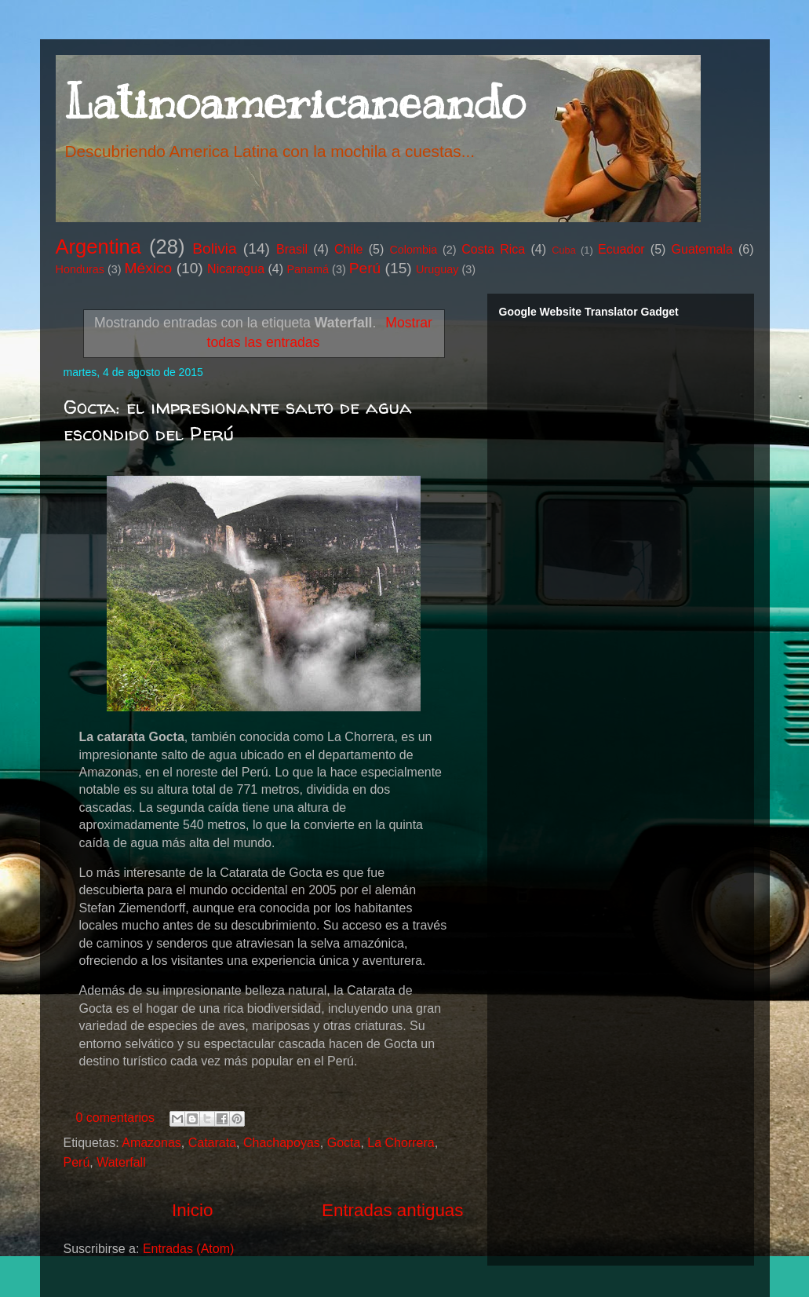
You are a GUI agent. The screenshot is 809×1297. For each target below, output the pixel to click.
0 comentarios (115, 1117)
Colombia (413, 249)
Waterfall (121, 1162)
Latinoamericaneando (294, 102)
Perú (365, 268)
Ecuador (621, 249)
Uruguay (437, 269)
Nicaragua (235, 269)
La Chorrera (400, 1142)
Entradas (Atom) (188, 1248)
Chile (348, 249)
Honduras (80, 269)
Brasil (292, 249)
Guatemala (702, 249)
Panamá (308, 269)
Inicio (192, 1210)
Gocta (344, 1142)
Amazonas (151, 1142)
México (149, 268)
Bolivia (214, 248)
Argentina (99, 247)
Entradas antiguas (393, 1210)
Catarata (212, 1142)
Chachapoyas (281, 1142)
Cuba (564, 250)
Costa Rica (493, 249)
